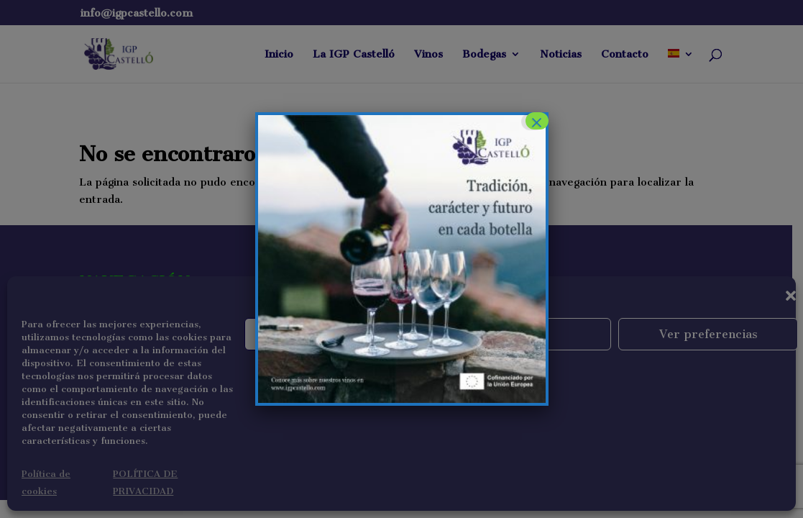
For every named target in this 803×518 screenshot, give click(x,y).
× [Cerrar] (536, 121)
